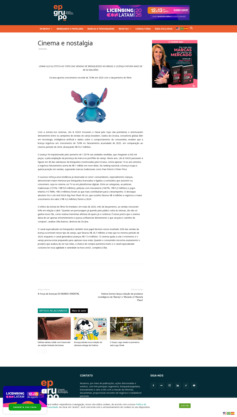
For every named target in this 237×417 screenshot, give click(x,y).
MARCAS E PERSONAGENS (101, 28)
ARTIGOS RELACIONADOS (53, 310)
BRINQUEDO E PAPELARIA (70, 28)
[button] (191, 28)
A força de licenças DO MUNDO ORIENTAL (59, 293)
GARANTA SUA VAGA (25, 407)
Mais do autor (79, 310)
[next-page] (44, 351)
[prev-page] (40, 351)
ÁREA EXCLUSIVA (163, 28)
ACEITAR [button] (185, 405)
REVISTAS (125, 28)
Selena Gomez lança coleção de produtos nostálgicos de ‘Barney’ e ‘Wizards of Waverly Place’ (120, 297)
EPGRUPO (46, 28)
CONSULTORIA (143, 28)
